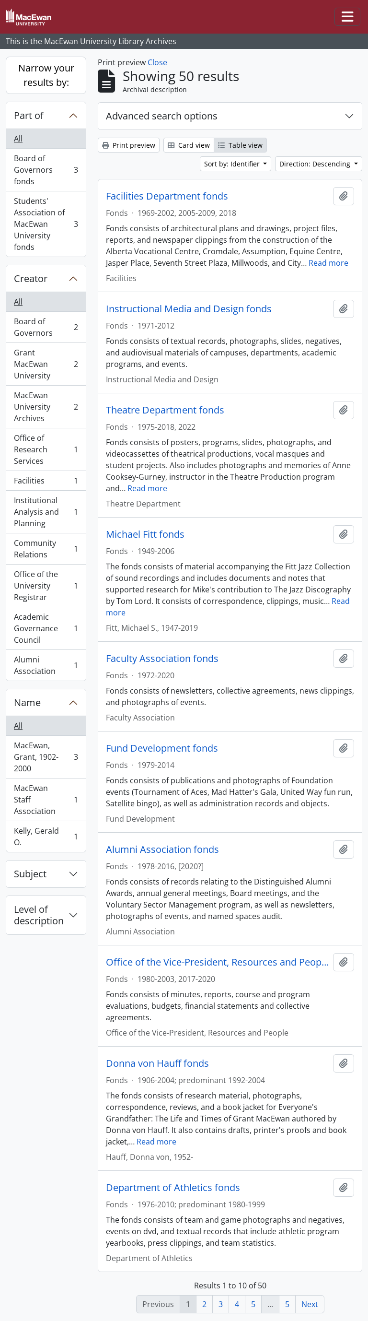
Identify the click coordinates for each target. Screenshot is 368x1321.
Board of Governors (45, 327)
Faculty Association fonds (162, 658)
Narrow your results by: (46, 75)
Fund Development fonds (162, 748)
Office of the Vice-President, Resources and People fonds (217, 962)
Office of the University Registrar (45, 585)
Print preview (128, 145)
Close (157, 62)
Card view (189, 145)
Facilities (45, 483)
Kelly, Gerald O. (45, 837)
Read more (328, 263)
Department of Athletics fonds (173, 1187)
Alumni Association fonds (162, 849)
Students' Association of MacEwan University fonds (45, 224)
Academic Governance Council (45, 628)
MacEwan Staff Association (45, 799)
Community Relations (45, 549)
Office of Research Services (45, 449)
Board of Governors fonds (45, 170)
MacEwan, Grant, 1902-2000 (45, 757)
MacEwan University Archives (45, 407)
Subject (30, 873)
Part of (29, 115)
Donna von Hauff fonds (157, 1063)
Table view (240, 145)
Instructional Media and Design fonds (189, 309)
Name (27, 702)
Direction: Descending (315, 163)
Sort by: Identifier (233, 163)
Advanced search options (162, 115)
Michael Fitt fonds (145, 534)
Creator (30, 278)
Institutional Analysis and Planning (45, 512)
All (18, 138)
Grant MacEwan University (45, 364)
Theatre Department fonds (165, 410)
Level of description (39, 915)
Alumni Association (45, 665)
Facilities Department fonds (167, 196)
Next (309, 1304)
